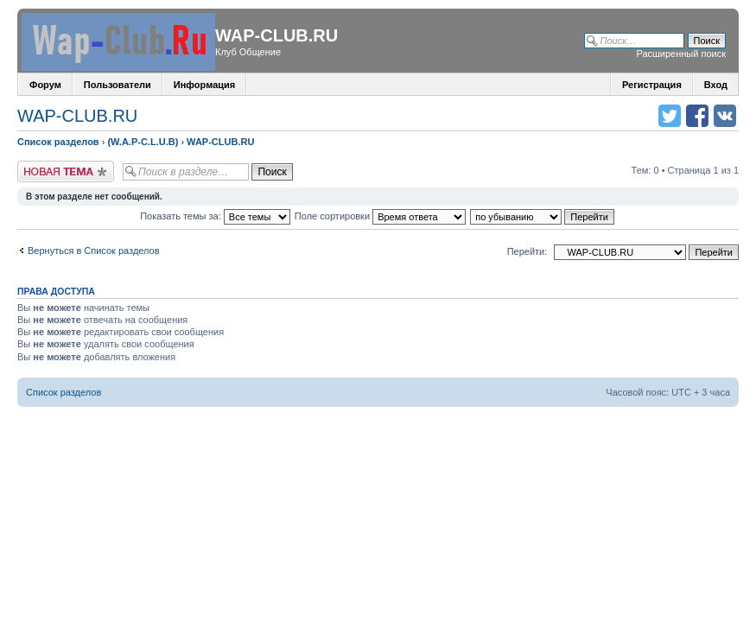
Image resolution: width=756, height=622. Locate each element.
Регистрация (652, 84)
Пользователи (117, 84)
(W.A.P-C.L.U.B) (142, 141)
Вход (715, 84)
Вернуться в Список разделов (94, 250)
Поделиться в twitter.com (669, 116)
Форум (45, 84)
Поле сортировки (380, 216)
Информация (204, 84)
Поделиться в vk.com (725, 116)
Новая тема (65, 171)
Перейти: (527, 251)
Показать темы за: (215, 216)
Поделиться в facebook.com (697, 116)
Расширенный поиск (681, 53)
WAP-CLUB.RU (77, 115)
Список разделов (58, 141)
